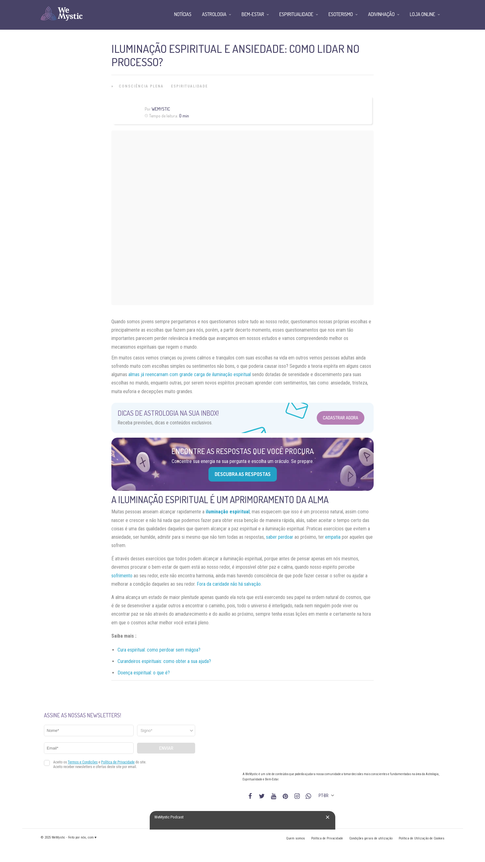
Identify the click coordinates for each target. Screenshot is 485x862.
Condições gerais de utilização (371, 838)
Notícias (182, 14)
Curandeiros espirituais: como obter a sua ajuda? (164, 661)
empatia (333, 537)
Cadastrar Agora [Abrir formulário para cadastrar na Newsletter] (340, 417)
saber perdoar (280, 537)
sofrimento (121, 576)
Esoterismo (340, 14)
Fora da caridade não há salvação (229, 584)
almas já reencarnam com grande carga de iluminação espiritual (189, 374)
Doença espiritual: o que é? (144, 673)
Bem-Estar (253, 14)
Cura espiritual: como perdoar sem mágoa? (159, 650)
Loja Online (422, 14)
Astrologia (214, 14)
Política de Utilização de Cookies (421, 838)
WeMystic (161, 109)
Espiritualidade (189, 86)
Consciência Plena (141, 86)
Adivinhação (381, 14)
